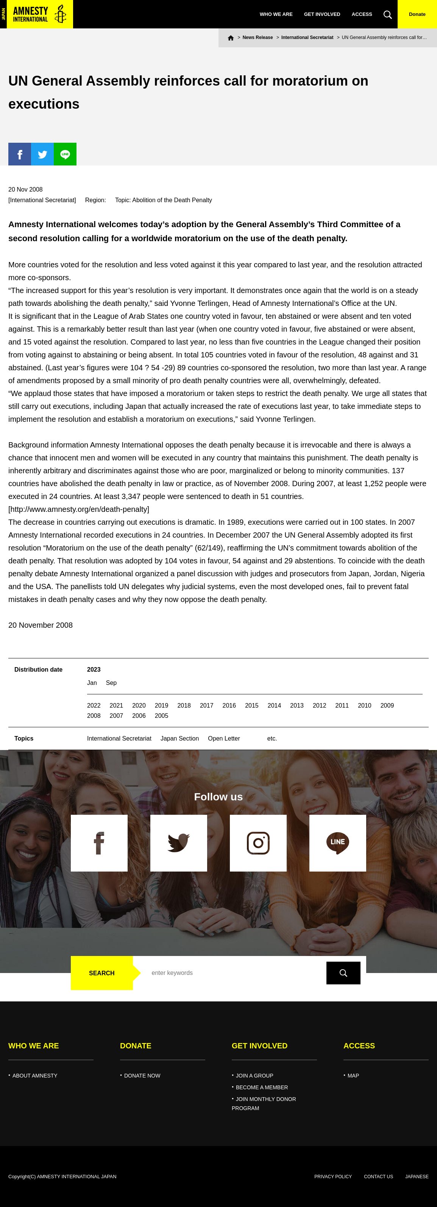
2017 (207, 705)
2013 (297, 705)
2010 (364, 705)
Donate (417, 14)
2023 (94, 669)
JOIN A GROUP (254, 1076)
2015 (252, 705)
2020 (139, 705)
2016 (229, 705)
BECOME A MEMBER (262, 1087)
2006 (139, 716)
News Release (258, 37)
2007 (116, 716)
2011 (342, 705)
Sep (111, 683)
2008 (94, 716)
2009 (387, 705)
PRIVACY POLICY (333, 1176)
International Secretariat (307, 37)
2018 (184, 705)
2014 (274, 705)
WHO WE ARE (276, 14)
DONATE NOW (142, 1076)
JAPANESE (417, 1176)
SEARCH (102, 973)
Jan (92, 683)
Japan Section (180, 738)
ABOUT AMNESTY (35, 1076)
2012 (319, 705)
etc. (272, 738)
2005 (162, 716)
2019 (162, 705)
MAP (353, 1076)
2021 (116, 705)
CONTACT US (378, 1176)
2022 (94, 705)
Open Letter (224, 738)
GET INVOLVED (322, 14)
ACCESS (362, 14)
